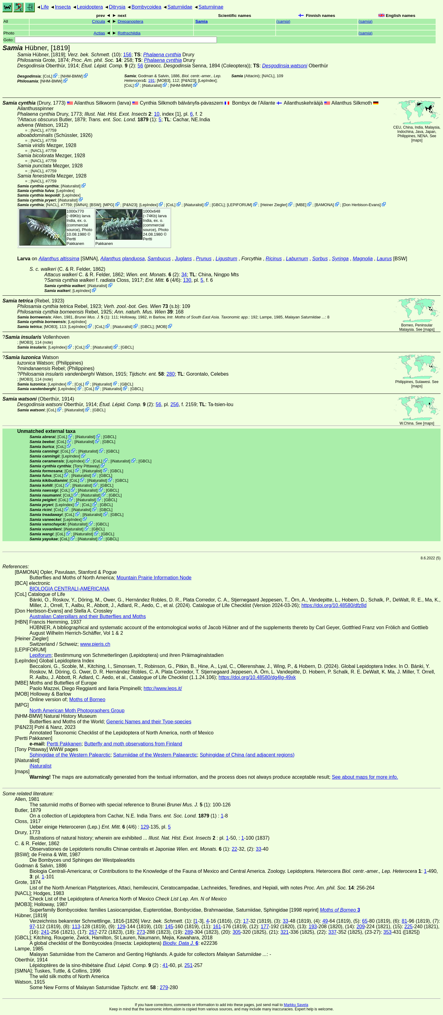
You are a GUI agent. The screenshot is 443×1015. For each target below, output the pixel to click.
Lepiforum (40, 655)
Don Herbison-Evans (361, 204)
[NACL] (268, 76)
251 (188, 965)
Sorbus (320, 258)
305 (237, 932)
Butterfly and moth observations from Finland (133, 743)
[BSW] (95, 204)
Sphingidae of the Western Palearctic (70, 754)
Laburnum (297, 258)
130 (187, 280)
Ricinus (274, 258)
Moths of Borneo (87, 699)
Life (45, 7)
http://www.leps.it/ (163, 688)
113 (76, 926)
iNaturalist (152, 85)
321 (285, 932)
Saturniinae (210, 7)
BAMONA (324, 204)
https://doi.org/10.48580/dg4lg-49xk (257, 677)
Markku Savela (296, 1005)
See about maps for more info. (365, 777)
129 (145, 826)
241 (45, 932)
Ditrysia (117, 7)
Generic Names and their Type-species (148, 721)
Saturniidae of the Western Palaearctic (155, 754)
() (283, 21)
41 (165, 965)
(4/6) (162, 280)
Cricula (98, 21)
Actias (99, 33)
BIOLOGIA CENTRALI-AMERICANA (70, 588)
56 (140, 65)
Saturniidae (179, 7)
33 (258, 849)
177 (265, 926)
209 (361, 926)
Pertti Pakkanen (75, 241)
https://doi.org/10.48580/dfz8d (334, 605)
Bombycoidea (146, 7)
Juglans (183, 258)
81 (404, 921)
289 (189, 932)
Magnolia (363, 258)
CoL (47, 76)
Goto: (110, 40)
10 (156, 114)
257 (93, 932)
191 (151, 80)
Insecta (63, 7)
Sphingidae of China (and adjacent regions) (247, 754)
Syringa (340, 258)
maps (416, 140)
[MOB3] (163, 80)
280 (170, 374)
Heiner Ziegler (273, 204)
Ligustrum (226, 258)
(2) (108, 65)
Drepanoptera (130, 21)
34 (184, 274)
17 (246, 921)
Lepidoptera (90, 7)
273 (141, 932)
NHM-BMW (72, 76)
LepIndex (207, 80)
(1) (122, 119)
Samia (201, 21)
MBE (301, 204)
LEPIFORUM (239, 204)
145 (169, 926)
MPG (108, 204)
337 (332, 932)
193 (313, 926)
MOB (161, 326)
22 (234, 849)
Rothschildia (129, 33)
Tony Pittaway (86, 466)
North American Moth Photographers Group (77, 710)
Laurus (384, 258)
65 (365, 921)
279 (164, 987)
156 (127, 54)
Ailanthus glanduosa (122, 258)
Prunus (204, 258)
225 (409, 926)
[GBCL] (218, 204)
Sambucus (159, 258)
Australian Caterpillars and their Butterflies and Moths (88, 616)
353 (387, 932)
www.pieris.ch (95, 644)
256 (174, 404)
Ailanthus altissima (58, 258)
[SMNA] (80, 204)
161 (217, 926)
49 (325, 921)
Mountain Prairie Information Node (154, 577)
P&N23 (188, 80)
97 (32, 926)
